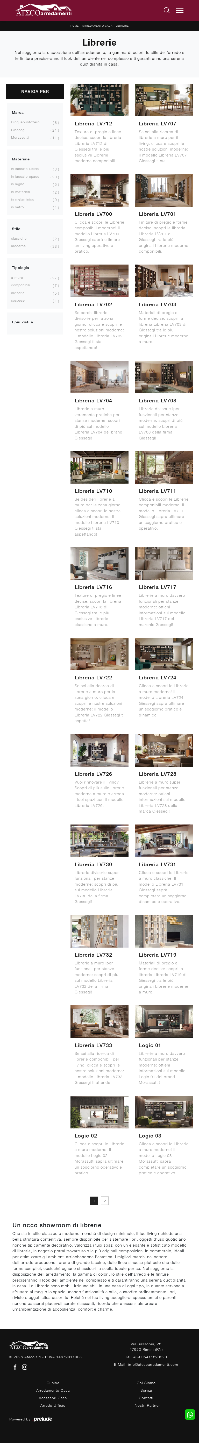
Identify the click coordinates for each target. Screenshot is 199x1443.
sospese (18, 300)
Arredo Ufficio (53, 1405)
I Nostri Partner (146, 1405)
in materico (20, 192)
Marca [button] (18, 112)
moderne (18, 246)
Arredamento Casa (97, 25)
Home (74, 25)
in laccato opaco (25, 176)
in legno (17, 184)
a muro (17, 277)
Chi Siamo (146, 1383)
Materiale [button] (21, 159)
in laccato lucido (25, 169)
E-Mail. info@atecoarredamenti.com (146, 1364)
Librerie (122, 25)
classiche (19, 238)
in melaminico (22, 199)
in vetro (17, 207)
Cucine (53, 1383)
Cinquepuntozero (25, 122)
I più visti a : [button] (24, 322)
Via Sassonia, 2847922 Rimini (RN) (146, 1347)
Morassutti (20, 137)
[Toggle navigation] (179, 10)
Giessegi (18, 130)
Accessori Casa (53, 1398)
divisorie (18, 293)
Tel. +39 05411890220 (146, 1357)
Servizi (146, 1390)
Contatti (146, 1398)
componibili (20, 285)
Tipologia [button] (20, 268)
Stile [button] (16, 229)
